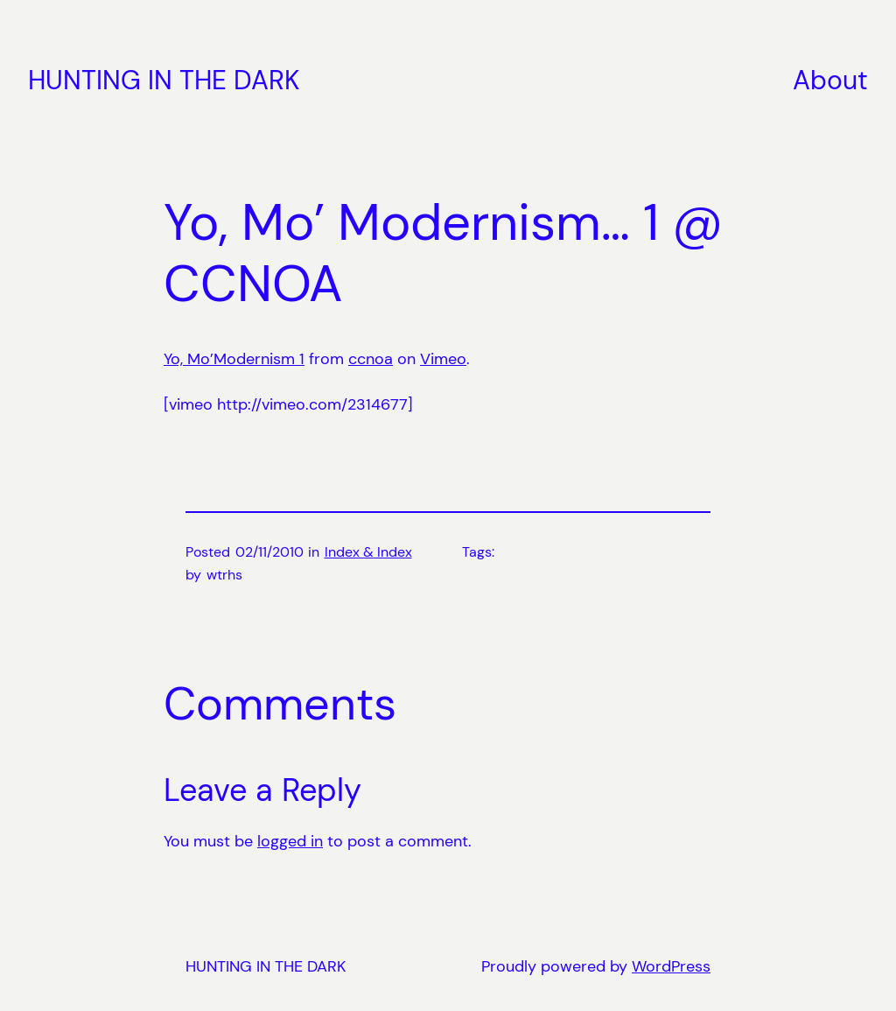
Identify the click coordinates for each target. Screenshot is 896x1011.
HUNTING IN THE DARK (164, 80)
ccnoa (370, 358)
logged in (290, 841)
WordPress (671, 966)
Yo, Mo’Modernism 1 (234, 358)
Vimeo (443, 358)
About (830, 80)
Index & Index (368, 552)
